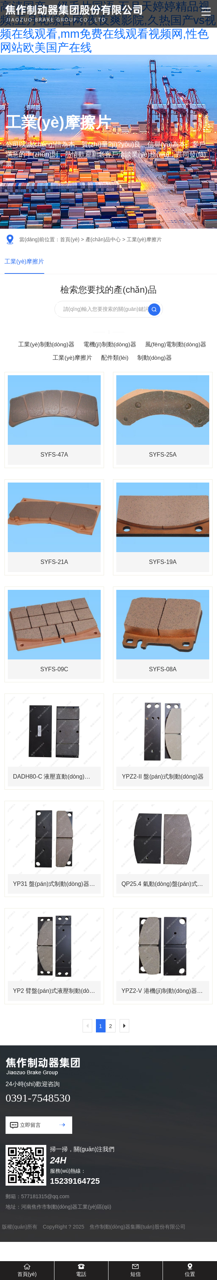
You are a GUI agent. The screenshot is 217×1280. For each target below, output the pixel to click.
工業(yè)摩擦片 (24, 262)
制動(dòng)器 (154, 359)
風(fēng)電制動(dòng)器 (176, 345)
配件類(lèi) (114, 359)
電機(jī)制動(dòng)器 (109, 345)
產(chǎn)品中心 (103, 239)
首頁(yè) (69, 239)
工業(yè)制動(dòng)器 (45, 345)
